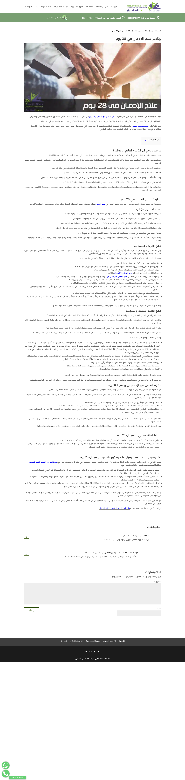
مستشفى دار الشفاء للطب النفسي (43, 462)
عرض (146, 140)
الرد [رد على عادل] (26, 536)
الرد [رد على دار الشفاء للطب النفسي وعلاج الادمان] (26, 554)
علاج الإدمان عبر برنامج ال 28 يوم (102, 116)
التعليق (157, 581)
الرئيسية (158, 31)
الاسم (159, 609)
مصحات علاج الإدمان (140, 126)
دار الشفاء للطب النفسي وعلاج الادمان (114, 508)
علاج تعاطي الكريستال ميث (116, 276)
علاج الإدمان (100, 204)
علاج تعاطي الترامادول (123, 273)
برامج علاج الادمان (146, 31)
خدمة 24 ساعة (18, 777)
